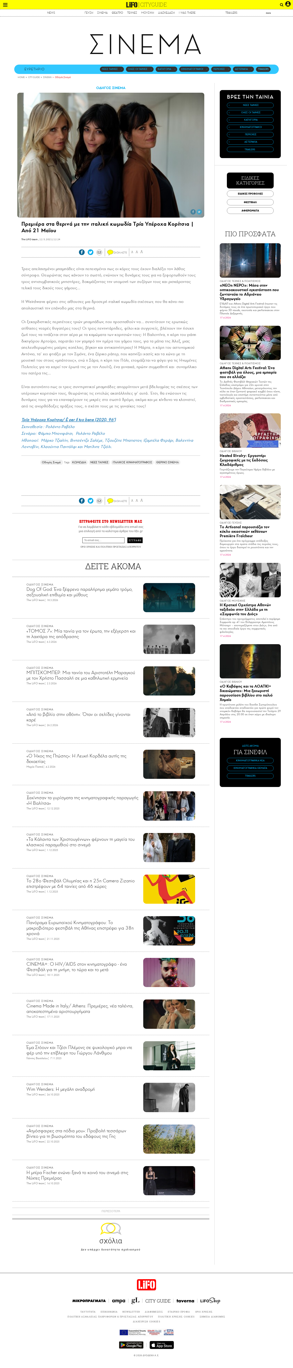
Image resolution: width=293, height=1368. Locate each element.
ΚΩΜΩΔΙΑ (79, 462)
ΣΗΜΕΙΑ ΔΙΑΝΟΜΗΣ (212, 1316)
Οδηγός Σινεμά (63, 77)
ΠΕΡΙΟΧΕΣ (219, 69)
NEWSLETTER (131, 1311)
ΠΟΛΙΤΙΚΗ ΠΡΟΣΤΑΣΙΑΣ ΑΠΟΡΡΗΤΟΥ (121, 546)
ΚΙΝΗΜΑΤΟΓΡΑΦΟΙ (192, 69)
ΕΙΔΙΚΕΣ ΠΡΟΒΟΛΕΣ (250, 193)
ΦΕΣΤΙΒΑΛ (250, 202)
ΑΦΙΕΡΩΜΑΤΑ (250, 210)
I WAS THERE (187, 12)
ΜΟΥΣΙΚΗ (147, 12)
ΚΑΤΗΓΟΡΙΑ (164, 69)
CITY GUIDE (34, 77)
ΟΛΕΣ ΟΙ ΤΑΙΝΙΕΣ (138, 69)
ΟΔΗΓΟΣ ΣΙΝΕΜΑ (110, 88)
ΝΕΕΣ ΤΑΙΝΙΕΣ (110, 69)
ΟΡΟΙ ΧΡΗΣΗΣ (88, 546)
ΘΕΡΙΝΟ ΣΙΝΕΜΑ (167, 462)
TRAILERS (231, 12)
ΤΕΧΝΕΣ (132, 12)
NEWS (51, 12)
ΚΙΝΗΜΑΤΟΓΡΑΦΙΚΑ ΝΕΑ (250, 760)
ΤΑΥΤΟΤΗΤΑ (88, 1311)
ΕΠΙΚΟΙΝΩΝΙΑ (109, 1311)
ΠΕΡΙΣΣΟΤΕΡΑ (111, 1211)
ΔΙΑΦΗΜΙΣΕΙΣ (154, 1311)
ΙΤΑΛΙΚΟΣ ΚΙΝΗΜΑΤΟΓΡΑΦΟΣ (132, 462)
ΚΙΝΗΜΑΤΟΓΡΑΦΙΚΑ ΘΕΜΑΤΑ (250, 768)
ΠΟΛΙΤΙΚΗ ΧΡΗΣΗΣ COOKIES (176, 1316)
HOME (21, 77)
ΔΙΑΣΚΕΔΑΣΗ (166, 12)
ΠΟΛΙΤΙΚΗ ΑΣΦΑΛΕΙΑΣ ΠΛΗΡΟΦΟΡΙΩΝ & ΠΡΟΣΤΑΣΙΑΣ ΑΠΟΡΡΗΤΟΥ (110, 1316)
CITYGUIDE (153, 4)
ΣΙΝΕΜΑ (102, 12)
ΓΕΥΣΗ (89, 12)
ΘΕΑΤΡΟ (117, 12)
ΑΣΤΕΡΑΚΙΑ (241, 69)
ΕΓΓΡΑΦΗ (135, 540)
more (268, 12)
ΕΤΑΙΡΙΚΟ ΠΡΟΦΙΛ (179, 1311)
